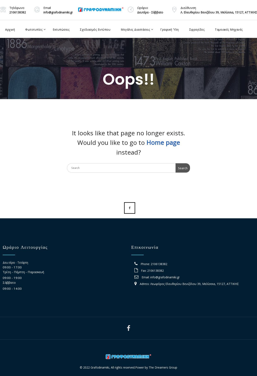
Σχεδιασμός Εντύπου (95, 29)
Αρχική (10, 29)
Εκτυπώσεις (61, 29)
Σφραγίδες (197, 29)
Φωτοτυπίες (33, 29)
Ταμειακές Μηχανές (229, 29)
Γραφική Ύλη (169, 29)
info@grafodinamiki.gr (165, 277)
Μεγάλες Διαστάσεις (135, 29)
